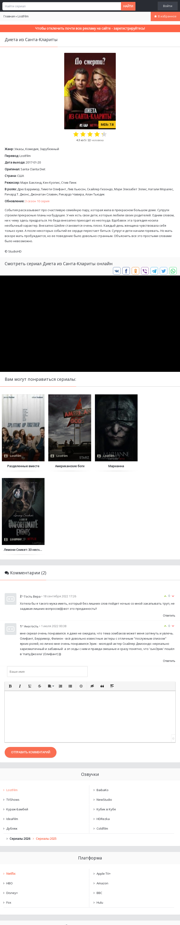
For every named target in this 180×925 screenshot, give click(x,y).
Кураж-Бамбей (17, 725)
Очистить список (90, 868)
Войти (167, 6)
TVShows (12, 716)
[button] (10, 602)
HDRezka (103, 735)
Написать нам (16, 917)
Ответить (169, 532)
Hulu (100, 819)
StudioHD (15, 251)
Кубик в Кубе (106, 725)
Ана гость (31, 542)
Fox (8, 819)
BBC (99, 809)
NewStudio (104, 716)
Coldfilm (102, 745)
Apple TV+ (104, 790)
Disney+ (12, 809)
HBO (9, 799)
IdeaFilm (12, 735)
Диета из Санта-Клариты (30, 856)
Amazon (102, 799)
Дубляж (11, 745)
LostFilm (25, 156)
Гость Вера (32, 513)
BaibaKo (103, 706)
